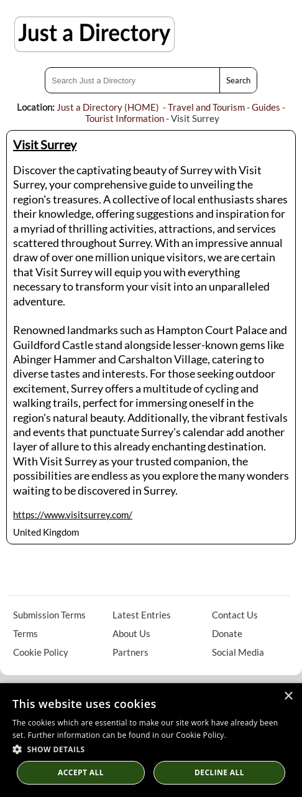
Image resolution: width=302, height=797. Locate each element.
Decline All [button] (219, 772)
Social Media (238, 652)
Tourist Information (124, 118)
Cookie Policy (40, 652)
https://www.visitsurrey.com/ (72, 514)
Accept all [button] (81, 772)
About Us (131, 633)
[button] (151, 749)
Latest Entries (141, 614)
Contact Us (235, 614)
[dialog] (151, 740)
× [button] (288, 696)
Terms (25, 633)
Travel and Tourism (206, 107)
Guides (266, 107)
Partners (130, 652)
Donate (227, 633)
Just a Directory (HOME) (108, 107)
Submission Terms (49, 614)
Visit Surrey (44, 144)
